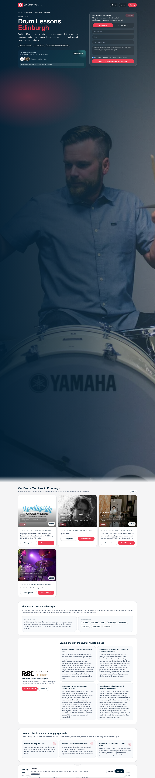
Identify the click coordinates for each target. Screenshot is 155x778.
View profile (28, 543)
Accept (119, 771)
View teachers (78, 53)
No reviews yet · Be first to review (40, 530)
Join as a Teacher (29, 688)
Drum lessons (38, 12)
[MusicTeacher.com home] (31, 5)
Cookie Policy (35, 774)
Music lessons (28, 12)
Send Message (46, 543)
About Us (43, 689)
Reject (110, 771)
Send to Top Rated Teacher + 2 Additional (113, 61)
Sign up (132, 5)
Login (123, 5)
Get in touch (102, 25)
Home (114, 5)
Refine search (123, 25)
